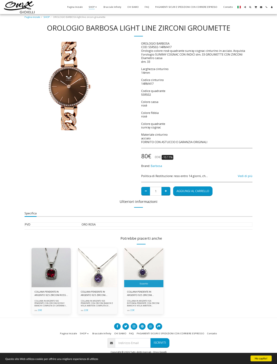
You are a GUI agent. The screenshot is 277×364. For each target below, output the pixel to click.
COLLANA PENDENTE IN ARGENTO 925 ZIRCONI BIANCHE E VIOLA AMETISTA (95, 293)
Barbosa (156, 166)
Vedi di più (245, 176)
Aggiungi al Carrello (192, 191)
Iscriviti (160, 342)
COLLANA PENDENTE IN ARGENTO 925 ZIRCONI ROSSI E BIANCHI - (50, 293)
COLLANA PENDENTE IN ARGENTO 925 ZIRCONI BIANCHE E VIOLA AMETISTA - (142, 293)
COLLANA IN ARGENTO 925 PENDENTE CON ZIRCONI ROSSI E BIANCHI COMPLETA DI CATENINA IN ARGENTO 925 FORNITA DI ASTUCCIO (50, 304)
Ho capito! (261, 358)
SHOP (46, 17)
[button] (245, 7)
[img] (51, 267)
